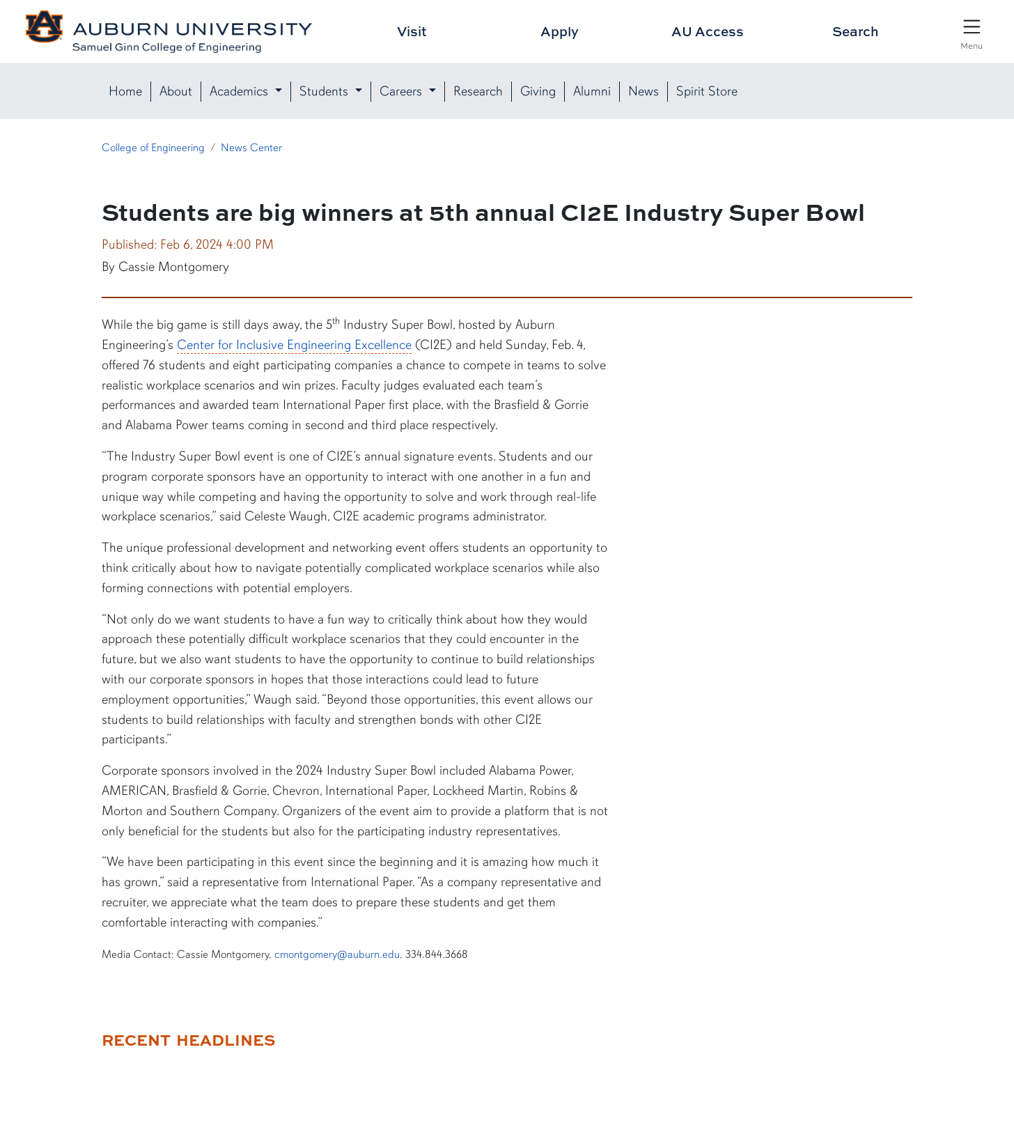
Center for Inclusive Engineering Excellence (294, 344)
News (643, 91)
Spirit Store (707, 91)
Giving (538, 91)
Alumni (592, 91)
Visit (412, 31)
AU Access (707, 31)
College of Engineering (153, 148)
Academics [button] (241, 91)
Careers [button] (403, 91)
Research (478, 91)
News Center (251, 148)
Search (855, 31)
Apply (559, 31)
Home (125, 91)
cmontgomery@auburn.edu (337, 954)
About (175, 91)
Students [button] (325, 91)
